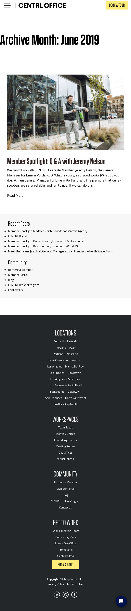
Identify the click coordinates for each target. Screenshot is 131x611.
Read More (15, 195)
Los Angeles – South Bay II (66, 385)
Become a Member (20, 269)
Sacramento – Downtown (65, 391)
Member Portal (18, 274)
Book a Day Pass (65, 537)
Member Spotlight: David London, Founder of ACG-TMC (43, 246)
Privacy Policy (56, 584)
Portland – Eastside (65, 341)
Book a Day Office (65, 543)
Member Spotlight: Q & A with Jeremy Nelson (56, 161)
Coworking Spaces (65, 440)
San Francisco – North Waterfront (65, 398)
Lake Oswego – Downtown (65, 360)
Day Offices (66, 452)
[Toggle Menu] (7, 5)
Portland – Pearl (65, 347)
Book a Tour (117, 5)
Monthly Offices (65, 434)
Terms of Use (75, 584)
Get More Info (65, 556)
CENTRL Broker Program (23, 285)
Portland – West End (65, 354)
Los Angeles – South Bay (65, 379)
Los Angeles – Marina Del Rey (65, 366)
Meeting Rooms (65, 446)
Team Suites (65, 427)
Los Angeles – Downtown (65, 373)
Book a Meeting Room (65, 531)
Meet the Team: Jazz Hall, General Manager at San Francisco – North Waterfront (60, 251)
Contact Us (15, 290)
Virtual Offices (65, 459)
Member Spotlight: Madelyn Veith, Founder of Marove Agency (47, 231)
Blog (11, 280)
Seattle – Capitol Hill (66, 404)
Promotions (65, 549)
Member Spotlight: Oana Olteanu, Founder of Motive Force (46, 241)
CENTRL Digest (18, 236)
